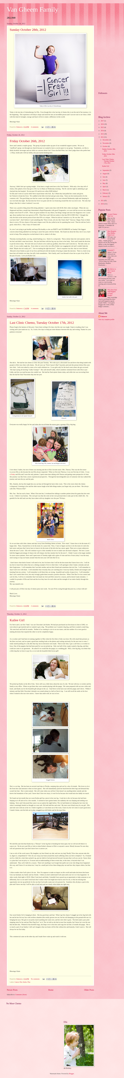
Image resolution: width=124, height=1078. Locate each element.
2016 (102, 124)
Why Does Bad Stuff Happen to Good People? (112, 292)
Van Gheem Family (32, 9)
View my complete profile (106, 319)
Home (50, 990)
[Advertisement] (107, 56)
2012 (102, 137)
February (105, 193)
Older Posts (89, 990)
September (106, 170)
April (104, 186)
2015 (102, 127)
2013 (102, 134)
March (105, 190)
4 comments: (35, 127)
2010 (102, 204)
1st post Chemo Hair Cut (112, 215)
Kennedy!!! (111, 250)
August (105, 173)
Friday (13, 474)
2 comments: (35, 606)
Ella (21, 982)
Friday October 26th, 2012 (27, 141)
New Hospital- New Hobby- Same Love (112, 233)
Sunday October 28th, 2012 (28, 29)
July (104, 177)
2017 (102, 121)
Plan (29, 982)
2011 (102, 200)
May (104, 183)
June (104, 180)
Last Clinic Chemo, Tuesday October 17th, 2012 (42, 322)
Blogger (71, 1073)
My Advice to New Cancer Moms (112, 271)
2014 (102, 130)
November (106, 143)
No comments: (35, 979)
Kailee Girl (17, 620)
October (105, 146)
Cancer (17, 982)
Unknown (104, 316)
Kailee (25, 982)
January (105, 196)
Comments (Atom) (21, 994)
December (106, 140)
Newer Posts (12, 990)
